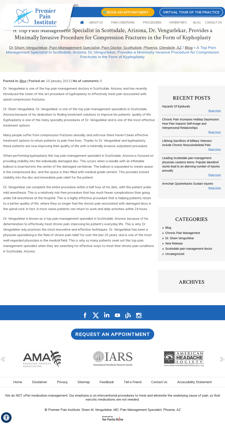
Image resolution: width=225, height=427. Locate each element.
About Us (96, 22)
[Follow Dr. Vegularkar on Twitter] (96, 315)
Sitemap (84, 382)
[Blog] (128, 315)
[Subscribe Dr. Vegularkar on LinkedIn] (106, 315)
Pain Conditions (123, 22)
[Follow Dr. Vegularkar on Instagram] (139, 315)
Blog (197, 22)
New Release (174, 243)
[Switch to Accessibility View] (6, 417)
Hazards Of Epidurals (176, 106)
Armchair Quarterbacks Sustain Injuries (187, 183)
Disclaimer (39, 382)
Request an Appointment (112, 334)
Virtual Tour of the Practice (191, 12)
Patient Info (178, 22)
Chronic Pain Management (182, 233)
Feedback (107, 382)
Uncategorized (174, 254)
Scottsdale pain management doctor (188, 248)
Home (82, 22)
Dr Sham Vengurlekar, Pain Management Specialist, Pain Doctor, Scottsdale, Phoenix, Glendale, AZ (95, 47)
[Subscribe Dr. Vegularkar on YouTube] (117, 315)
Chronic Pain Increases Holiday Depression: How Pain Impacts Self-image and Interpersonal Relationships (191, 123)
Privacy (62, 382)
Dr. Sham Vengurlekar (179, 238)
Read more (214, 110)
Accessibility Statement (194, 382)
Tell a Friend (132, 382)
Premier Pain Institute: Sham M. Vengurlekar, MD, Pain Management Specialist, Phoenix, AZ (114, 410)
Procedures (152, 22)
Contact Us (213, 22)
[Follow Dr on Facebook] (85, 315)
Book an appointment (128, 12)
